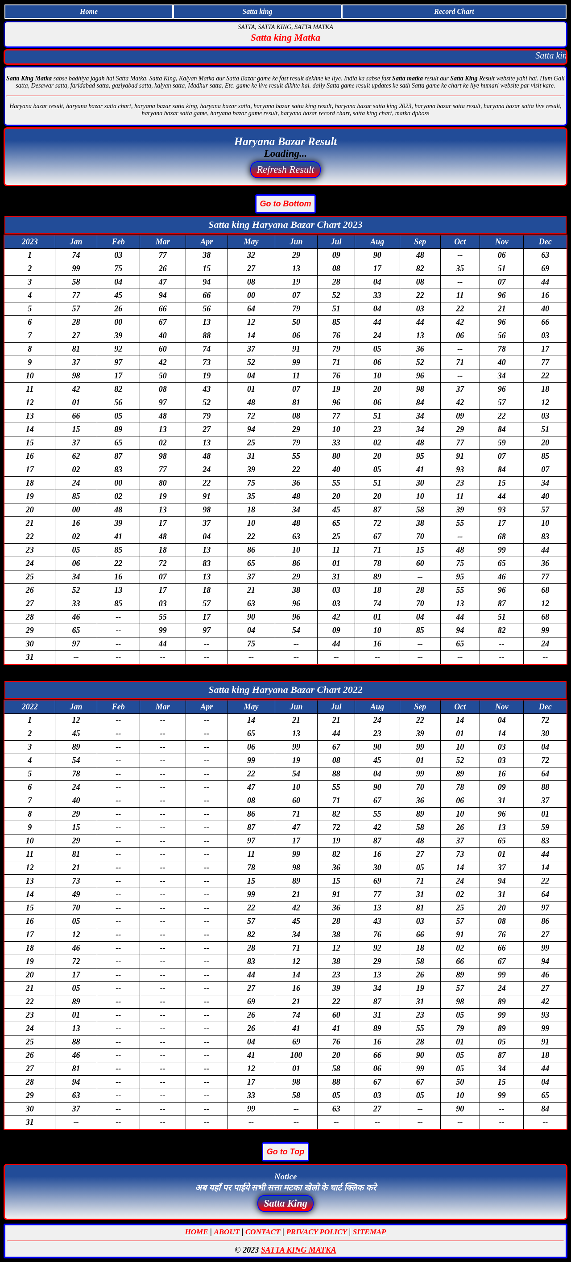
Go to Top (285, 1151)
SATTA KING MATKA (298, 1249)
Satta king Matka (285, 37)
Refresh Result (285, 169)
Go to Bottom (285, 203)
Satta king (257, 11)
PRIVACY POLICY (316, 1232)
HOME (196, 1232)
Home (89, 11)
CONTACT (262, 1232)
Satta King (285, 1203)
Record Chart (454, 11)
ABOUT (227, 1232)
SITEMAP (369, 1232)
